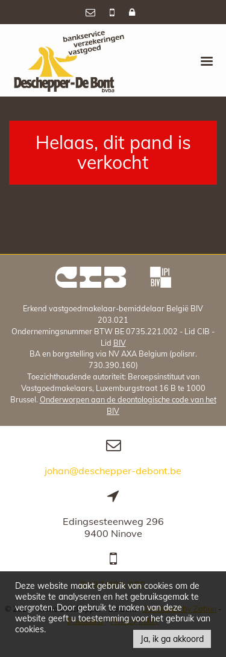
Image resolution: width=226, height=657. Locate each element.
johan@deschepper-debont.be (113, 471)
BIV (119, 343)
